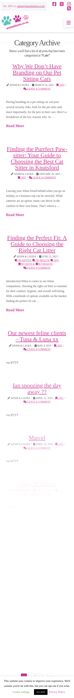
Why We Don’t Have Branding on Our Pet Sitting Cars (37, 72)
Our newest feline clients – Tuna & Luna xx (37, 336)
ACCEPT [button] (40, 692)
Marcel (37, 437)
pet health (44, 264)
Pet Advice (26, 264)
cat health (41, 260)
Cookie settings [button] (20, 691)
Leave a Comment (37, 89)
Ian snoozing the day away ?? (37, 388)
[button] (68, 23)
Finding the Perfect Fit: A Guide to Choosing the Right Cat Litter (37, 243)
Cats (60, 85)
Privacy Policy (57, 691)
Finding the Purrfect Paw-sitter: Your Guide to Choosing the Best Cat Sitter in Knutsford (37, 158)
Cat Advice (23, 260)
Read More (15, 126)
